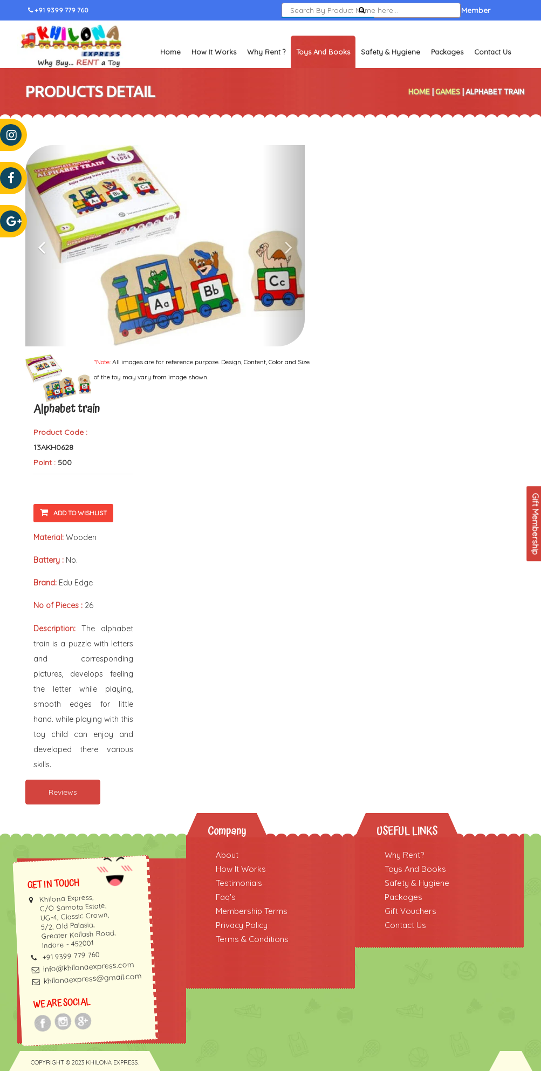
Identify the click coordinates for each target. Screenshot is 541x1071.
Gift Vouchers (410, 911)
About (227, 855)
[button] (46, 245)
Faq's (226, 897)
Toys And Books (415, 869)
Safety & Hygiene (390, 51)
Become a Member (456, 10)
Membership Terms (251, 911)
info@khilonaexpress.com (88, 966)
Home (170, 51)
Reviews (63, 792)
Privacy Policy (242, 925)
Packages (447, 51)
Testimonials (239, 883)
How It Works (213, 51)
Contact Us (492, 51)
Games (447, 91)
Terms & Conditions (252, 939)
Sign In (398, 10)
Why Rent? (404, 855)
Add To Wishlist (73, 512)
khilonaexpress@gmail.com (92, 978)
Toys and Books (323, 51)
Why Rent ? (266, 51)
